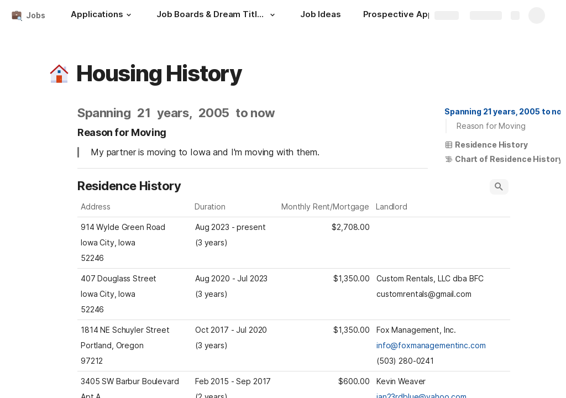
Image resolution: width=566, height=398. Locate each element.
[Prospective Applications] (416, 15)
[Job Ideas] (320, 15)
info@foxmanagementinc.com (431, 345)
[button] (128, 14)
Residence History (486, 144)
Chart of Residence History (503, 159)
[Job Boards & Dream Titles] (217, 15)
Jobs (35, 15)
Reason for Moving (491, 125)
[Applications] (102, 15)
